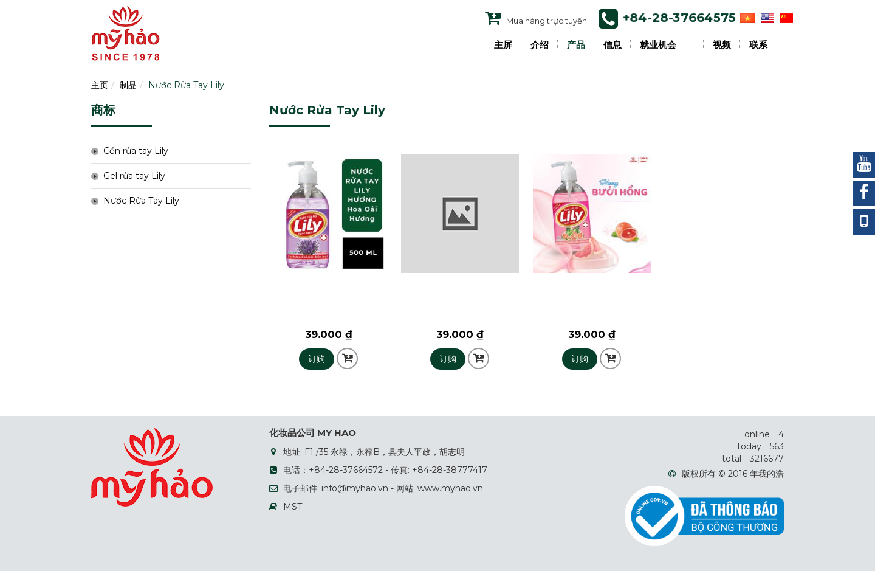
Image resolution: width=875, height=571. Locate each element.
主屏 (503, 45)
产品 (576, 45)
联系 (758, 45)
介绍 (539, 45)
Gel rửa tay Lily (134, 175)
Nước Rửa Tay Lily (186, 85)
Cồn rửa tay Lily (135, 150)
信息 (612, 45)
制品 (128, 85)
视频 (722, 45)
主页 (99, 85)
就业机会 (658, 45)
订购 (316, 358)
